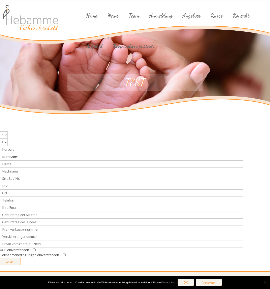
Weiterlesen (209, 282)
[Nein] (265, 282)
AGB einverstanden (18, 250)
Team (134, 15)
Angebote (191, 15)
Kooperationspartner (133, 45)
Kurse (217, 15)
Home (91, 15)
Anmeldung (160, 15)
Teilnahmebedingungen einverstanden (33, 255)
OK (186, 282)
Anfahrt (94, 45)
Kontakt (241, 15)
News (113, 15)
